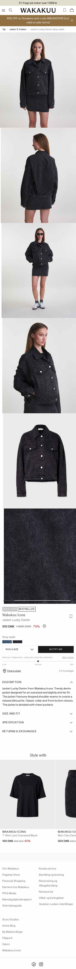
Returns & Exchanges (37, 731)
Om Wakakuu (10, 868)
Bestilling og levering (51, 875)
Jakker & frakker (17, 29)
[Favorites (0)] (64, 10)
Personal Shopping (13, 881)
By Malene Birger (12, 932)
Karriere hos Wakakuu (15, 887)
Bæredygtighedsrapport (17, 899)
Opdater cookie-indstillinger (56, 904)
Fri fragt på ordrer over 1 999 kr (38, 3)
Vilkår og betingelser (51, 898)
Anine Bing (8, 926)
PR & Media (9, 893)
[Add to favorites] (70, 617)
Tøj (3, 29)
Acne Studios (10, 919)
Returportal (46, 892)
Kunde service (47, 868)
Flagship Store (11, 875)
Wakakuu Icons (13, 615)
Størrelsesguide (12, 905)
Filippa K (7, 938)
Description (37, 682)
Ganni (6, 944)
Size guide (68, 657)
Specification (37, 722)
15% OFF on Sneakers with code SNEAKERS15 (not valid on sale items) (38, 20)
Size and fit (37, 713)
